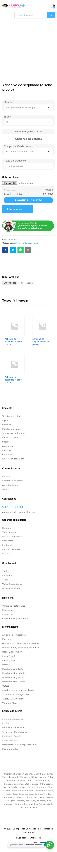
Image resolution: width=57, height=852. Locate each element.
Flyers (5, 420)
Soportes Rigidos (11, 588)
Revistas (6, 450)
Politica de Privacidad (13, 727)
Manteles (7, 610)
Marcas (6, 664)
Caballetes (7, 540)
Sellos (5, 489)
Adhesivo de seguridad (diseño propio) (13, 342)
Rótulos (6, 553)
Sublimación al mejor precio (16, 694)
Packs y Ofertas (10, 749)
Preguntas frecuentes (13, 719)
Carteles (6, 424)
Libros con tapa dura (13, 459)
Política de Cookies (12, 736)
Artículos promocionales (15, 635)
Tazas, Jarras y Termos (14, 699)
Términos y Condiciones (14, 732)
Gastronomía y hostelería (15, 618)
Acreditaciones (10, 485)
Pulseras (6, 476)
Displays (6, 528)
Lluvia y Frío (8, 660)
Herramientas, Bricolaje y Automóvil (20, 647)
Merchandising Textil (12, 669)
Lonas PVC (7, 575)
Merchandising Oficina (13, 681)
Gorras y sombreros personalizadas (20, 643)
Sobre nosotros (10, 740)
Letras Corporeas (11, 549)
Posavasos (7, 614)
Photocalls (7, 545)
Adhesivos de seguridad (25, 243)
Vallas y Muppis (10, 532)
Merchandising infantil (13, 673)
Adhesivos (7, 446)
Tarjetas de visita (11, 416)
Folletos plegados (11, 429)
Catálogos (7, 454)
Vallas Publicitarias (12, 584)
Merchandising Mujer (13, 677)
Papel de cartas (10, 437)
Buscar (51, 15)
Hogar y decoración (12, 652)
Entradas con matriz (12, 480)
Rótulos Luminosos (12, 536)
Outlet (5, 686)
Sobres (5, 442)
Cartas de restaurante (13, 606)
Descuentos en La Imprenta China (20, 744)
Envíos (5, 723)
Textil (5, 580)
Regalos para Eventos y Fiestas (18, 690)
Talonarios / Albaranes (13, 433)
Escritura (7, 639)
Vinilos (5, 571)
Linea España (9, 656)
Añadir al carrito (28, 200)
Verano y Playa (9, 703)
